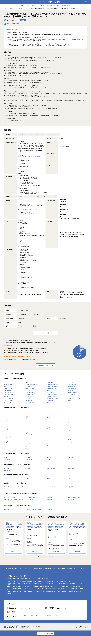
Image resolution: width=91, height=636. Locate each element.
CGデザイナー (7, 390)
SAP (69, 437)
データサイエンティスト (74, 398)
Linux (26, 427)
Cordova (6, 417)
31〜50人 (49, 457)
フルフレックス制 (51, 487)
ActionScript (28, 411)
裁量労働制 (70, 487)
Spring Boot (7, 441)
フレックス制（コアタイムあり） (33, 487)
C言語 (26, 417)
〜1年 (5, 478)
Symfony (27, 443)
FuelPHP (70, 421)
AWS (21, 196)
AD (47, 411)
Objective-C (50, 429)
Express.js (49, 419)
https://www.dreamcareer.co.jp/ (26, 326)
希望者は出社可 (50, 499)
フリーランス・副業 (54, 5)
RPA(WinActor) (71, 435)
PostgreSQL (7, 433)
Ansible (27, 413)
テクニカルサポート (30, 402)
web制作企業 (7, 470)
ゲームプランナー (51, 396)
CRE (48, 402)
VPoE (26, 382)
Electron (6, 419)
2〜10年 (27, 478)
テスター (27, 398)
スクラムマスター (72, 384)
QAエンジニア (71, 396)
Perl (5, 431)
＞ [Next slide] (54, 556)
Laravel (6, 427)
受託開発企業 (71, 468)
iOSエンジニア (71, 394)
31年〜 (69, 478)
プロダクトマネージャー (53, 384)
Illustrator (70, 423)
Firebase (6, 421)
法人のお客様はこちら (50, 568)
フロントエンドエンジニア (52, 135)
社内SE (69, 400)
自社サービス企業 (51, 468)
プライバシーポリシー (79, 568)
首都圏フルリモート (51, 497)
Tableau (49, 443)
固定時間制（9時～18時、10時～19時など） (29, 156)
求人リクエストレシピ (25, 568)
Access (6, 411)
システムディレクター (73, 392)
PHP (38, 196)
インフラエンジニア (30, 390)
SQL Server (50, 441)
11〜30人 (27, 457)
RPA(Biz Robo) (29, 435)
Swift (5, 443)
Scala (5, 439)
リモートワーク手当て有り (32, 499)
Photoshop (28, 431)
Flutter (48, 421)
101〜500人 (7, 459)
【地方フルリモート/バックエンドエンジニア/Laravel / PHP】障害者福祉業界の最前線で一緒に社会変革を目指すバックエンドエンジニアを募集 (56, 526)
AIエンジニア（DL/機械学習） (54, 398)
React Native (7, 435)
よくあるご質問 (44, 5)
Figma (69, 419)
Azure (26, 196)
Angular (6, 413)
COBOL (69, 415)
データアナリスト (8, 400)
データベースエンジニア (53, 400)
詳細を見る (14, 552)
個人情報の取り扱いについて (26, 627)
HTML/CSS (49, 423)
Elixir (26, 419)
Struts (69, 441)
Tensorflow (71, 443)
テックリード (50, 382)
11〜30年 (49, 478)
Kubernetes (71, 425)
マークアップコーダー (52, 394)
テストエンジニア (8, 398)
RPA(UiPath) (50, 435)
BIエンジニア (28, 400)
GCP (5, 423)
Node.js (6, 429)
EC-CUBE (70, 417)
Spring (69, 439)
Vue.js (48, 447)
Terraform (6, 445)
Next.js (69, 427)
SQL (26, 441)
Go (26, 423)
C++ (26, 415)
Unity (69, 445)
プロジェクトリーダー (52, 386)
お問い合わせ (61, 568)
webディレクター (29, 388)
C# (5, 415)
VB (5, 447)
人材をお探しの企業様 (66, 5)
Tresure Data (28, 445)
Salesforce (49, 437)
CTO (5, 382)
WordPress (70, 447)
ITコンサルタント (72, 382)
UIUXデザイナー (8, 388)
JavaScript (28, 425)
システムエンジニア (39, 135)
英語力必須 (7, 509)
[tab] (38, 556)
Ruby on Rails (53, 196)
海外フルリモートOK (30, 497)
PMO (5, 386)
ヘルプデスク (7, 402)
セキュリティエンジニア (31, 392)
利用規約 (69, 568)
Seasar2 (27, 439)
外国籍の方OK (50, 509)
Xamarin (6, 449)
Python (44, 196)
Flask (26, 421)
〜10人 (6, 457)
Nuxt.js (27, 429)
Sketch (48, 439)
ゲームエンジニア (29, 396)
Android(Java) (71, 411)
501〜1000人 (28, 459)
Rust (26, 437)
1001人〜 (49, 459)
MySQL (48, 427)
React (69, 433)
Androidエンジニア (9, 396)
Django (48, 417)
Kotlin (48, 425)
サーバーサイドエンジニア (25, 135)
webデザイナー (71, 386)
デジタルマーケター (51, 388)
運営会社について (38, 568)
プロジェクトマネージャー (32, 384)
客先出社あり (22, 20)
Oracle (69, 429)
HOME (21, 5)
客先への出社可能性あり (74, 497)
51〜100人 (70, 457)
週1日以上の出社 (72, 499)
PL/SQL (70, 431)
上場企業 (6, 468)
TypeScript (49, 445)
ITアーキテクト (8, 384)
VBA (26, 447)
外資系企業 (28, 468)
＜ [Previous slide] (36, 556)
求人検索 (27, 5)
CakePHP (49, 415)
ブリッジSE (28, 386)
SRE (48, 390)
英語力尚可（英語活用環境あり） (33, 509)
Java (33, 196)
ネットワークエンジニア (74, 390)
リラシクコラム (35, 5)
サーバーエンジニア (9, 392)
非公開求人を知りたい (45, 365)
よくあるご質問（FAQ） (12, 568)
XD (26, 449)
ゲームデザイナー (72, 388)
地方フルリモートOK (9, 497)
